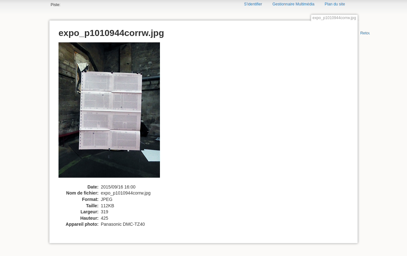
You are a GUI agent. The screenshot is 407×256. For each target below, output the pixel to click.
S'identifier (253, 4)
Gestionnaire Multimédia (293, 4)
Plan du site (335, 4)
